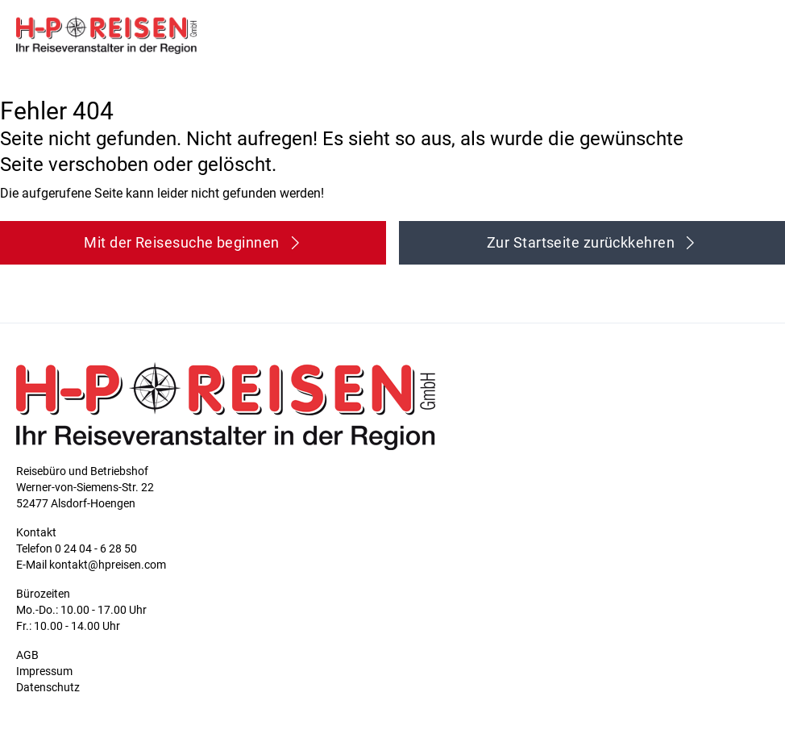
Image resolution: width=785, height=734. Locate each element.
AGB (27, 655)
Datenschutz (48, 687)
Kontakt (36, 532)
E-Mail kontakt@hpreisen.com (91, 564)
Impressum (44, 671)
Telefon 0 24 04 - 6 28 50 (76, 548)
